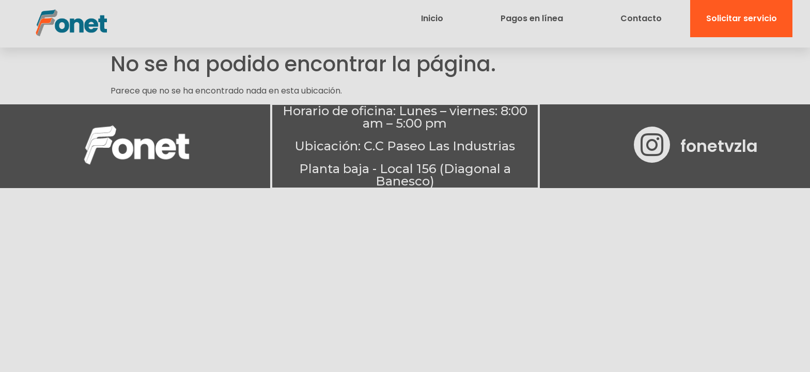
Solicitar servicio (741, 18)
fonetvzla (719, 145)
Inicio (432, 18)
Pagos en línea (532, 18)
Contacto (641, 18)
